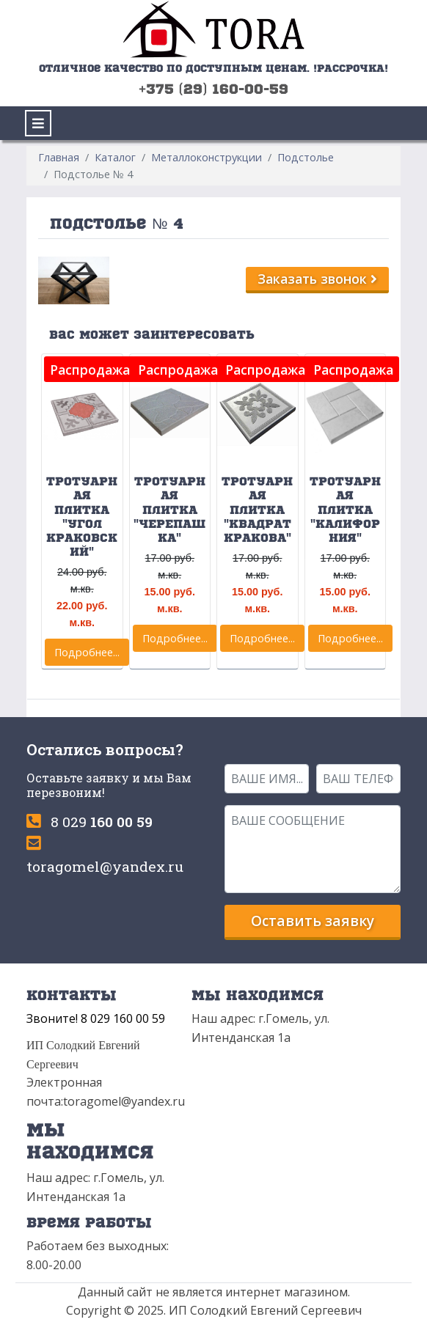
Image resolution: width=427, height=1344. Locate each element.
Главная (58, 157)
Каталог (115, 157)
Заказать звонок (317, 278)
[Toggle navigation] (38, 123)
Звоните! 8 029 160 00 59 (95, 1018)
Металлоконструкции (206, 157)
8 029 (102, 821)
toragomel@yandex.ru (104, 866)
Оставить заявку (312, 920)
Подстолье (305, 157)
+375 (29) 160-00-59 (213, 89)
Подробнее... (87, 652)
